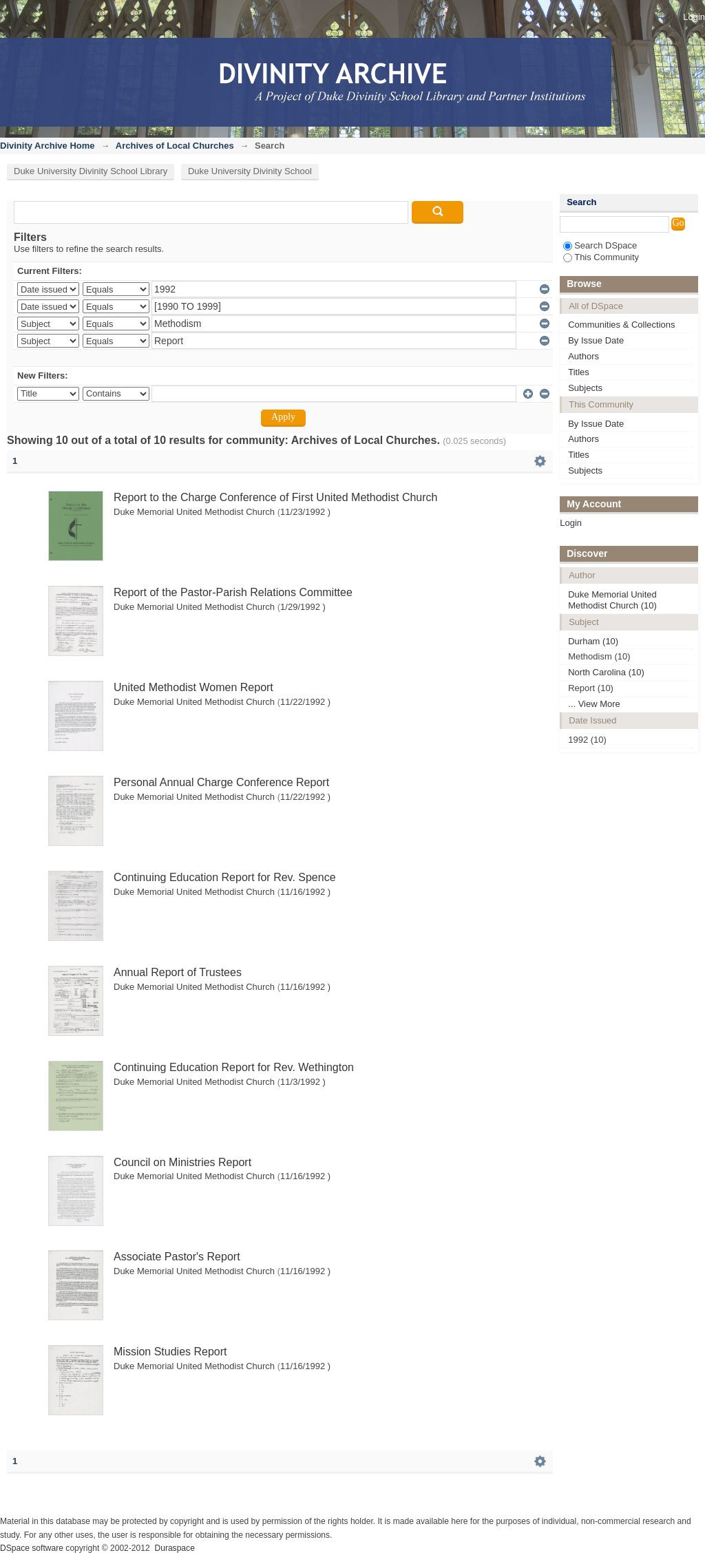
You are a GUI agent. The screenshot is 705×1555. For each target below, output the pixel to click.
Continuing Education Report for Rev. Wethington (234, 1067)
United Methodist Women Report (193, 687)
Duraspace (174, 1548)
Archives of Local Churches (175, 145)
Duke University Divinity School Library (90, 171)
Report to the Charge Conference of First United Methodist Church (275, 497)
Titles (578, 372)
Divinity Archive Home (47, 145)
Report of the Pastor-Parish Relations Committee (233, 592)
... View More (594, 704)
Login (694, 17)
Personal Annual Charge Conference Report (221, 782)
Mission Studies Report (170, 1351)
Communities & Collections (621, 324)
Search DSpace (600, 245)
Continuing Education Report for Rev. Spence (225, 877)
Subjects (585, 388)
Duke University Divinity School (250, 171)
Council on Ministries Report (182, 1162)
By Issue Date (596, 340)
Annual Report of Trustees (178, 972)
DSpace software (31, 1548)
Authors (583, 356)
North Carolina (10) (606, 672)
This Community (601, 257)
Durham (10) (593, 641)
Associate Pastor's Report (177, 1256)
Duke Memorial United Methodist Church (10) (612, 600)
